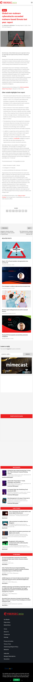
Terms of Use (7, 644)
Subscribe (6, 653)
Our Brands (7, 619)
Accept (16, 679)
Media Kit (6, 649)
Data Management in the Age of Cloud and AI (18, 498)
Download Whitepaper (7, 477)
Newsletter (7, 659)
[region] (16, 366)
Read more (4, 518)
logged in (9, 348)
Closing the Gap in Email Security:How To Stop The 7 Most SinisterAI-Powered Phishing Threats (19, 472)
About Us (6, 631)
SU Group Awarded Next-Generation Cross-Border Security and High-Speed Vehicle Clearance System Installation (15, 559)
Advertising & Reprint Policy (11, 646)
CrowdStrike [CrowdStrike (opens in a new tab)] (16, 138)
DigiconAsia (7, 622)
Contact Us (7, 634)
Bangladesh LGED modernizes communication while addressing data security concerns (18, 543)
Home (5, 629)
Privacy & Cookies (8, 641)
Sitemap (6, 637)
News (4, 10)
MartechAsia (7, 625)
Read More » (5, 564)
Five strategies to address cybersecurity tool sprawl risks (16, 286)
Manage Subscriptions (9, 656)
